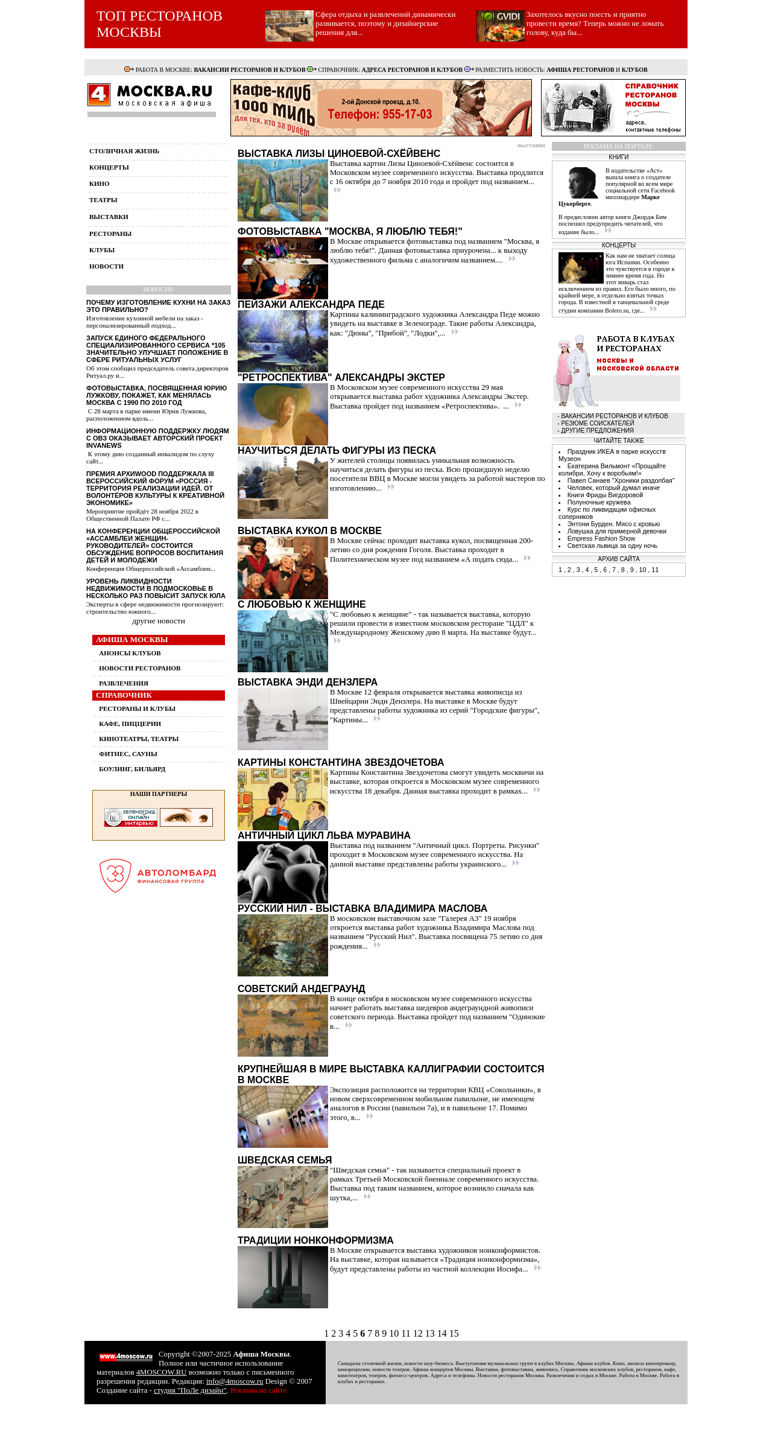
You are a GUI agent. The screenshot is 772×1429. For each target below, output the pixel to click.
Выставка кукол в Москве (310, 531)
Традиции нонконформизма (316, 1240)
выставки (108, 216)
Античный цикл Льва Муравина (324, 835)
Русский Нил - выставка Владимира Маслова (362, 908)
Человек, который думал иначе (614, 487)
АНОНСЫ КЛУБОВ (129, 653)
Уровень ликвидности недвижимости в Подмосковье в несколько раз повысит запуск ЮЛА (156, 588)
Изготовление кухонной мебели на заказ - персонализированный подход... (144, 321)
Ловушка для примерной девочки (617, 531)
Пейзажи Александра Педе (311, 304)
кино (99, 183)
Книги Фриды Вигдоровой (606, 494)
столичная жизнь (124, 150)
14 (443, 1333)
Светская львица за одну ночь (612, 545)
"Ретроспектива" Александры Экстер (341, 377)
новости (106, 266)
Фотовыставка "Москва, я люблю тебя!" (350, 231)
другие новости (158, 620)
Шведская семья (285, 1160)
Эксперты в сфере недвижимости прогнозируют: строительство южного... (155, 607)
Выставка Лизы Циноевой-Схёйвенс (339, 153)
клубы (102, 249)
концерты (109, 167)
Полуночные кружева (599, 502)
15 (454, 1333)
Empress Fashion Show (602, 538)
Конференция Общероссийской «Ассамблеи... (150, 568)
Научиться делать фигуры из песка (337, 450)
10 (395, 1333)
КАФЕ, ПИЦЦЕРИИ (130, 723)
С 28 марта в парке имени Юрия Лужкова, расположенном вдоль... (146, 414)
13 (431, 1333)
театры (103, 199)
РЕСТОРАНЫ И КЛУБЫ (137, 708)
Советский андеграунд (301, 989)
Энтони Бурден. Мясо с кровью (614, 523)
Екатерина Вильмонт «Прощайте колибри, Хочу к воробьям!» (612, 469)
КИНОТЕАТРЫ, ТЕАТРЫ (139, 738)
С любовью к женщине (302, 604)
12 (419, 1333)
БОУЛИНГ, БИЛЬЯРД (132, 768)
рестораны (110, 233)
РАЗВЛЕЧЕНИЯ (123, 683)
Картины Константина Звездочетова (341, 762)
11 (407, 1333)
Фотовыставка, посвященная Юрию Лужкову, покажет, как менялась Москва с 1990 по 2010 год (156, 395)
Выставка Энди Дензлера (308, 682)
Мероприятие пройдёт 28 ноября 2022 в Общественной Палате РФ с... (142, 515)
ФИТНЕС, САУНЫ (128, 753)
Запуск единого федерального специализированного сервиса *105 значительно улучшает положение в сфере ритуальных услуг (157, 348)
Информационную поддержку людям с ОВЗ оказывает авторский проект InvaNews (157, 438)
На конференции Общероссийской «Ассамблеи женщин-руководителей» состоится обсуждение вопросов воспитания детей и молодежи (154, 545)
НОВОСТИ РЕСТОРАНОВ (139, 668)
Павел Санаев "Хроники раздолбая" (621, 480)
